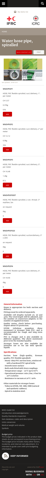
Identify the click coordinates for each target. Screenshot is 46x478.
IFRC (42, 475)
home (4, 31)
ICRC (34, 475)
